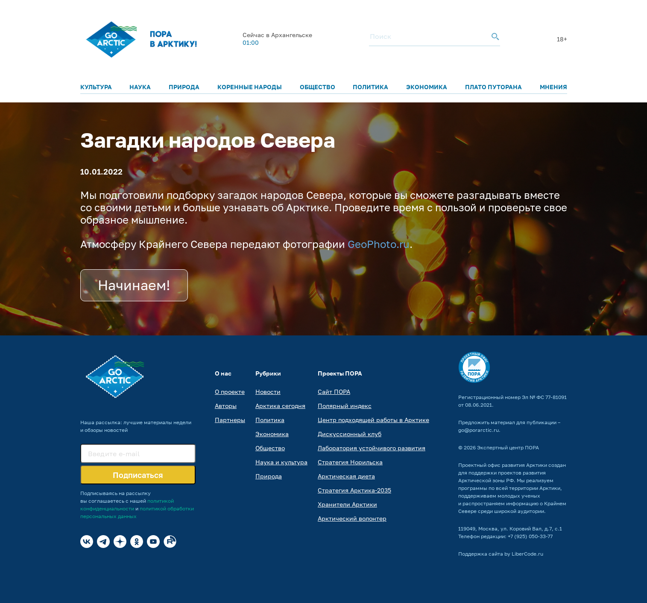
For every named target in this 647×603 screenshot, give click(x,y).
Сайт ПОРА (334, 391)
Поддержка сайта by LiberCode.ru (500, 554)
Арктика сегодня (280, 405)
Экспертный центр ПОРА (508, 447)
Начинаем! (134, 285)
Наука (140, 86)
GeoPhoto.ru (379, 244)
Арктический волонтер (352, 518)
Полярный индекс (345, 405)
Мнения (553, 86)
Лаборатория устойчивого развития (371, 448)
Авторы (226, 405)
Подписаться (138, 475)
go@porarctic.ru (478, 430)
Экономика (426, 86)
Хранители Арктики (347, 504)
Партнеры (230, 419)
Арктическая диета (346, 476)
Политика (370, 86)
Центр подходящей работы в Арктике (373, 419)
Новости (268, 391)
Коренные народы (249, 86)
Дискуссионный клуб (349, 433)
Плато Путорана (493, 86)
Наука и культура (281, 462)
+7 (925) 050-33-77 (530, 536)
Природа (184, 86)
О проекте (230, 391)
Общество (317, 86)
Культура (96, 86)
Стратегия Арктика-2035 (354, 490)
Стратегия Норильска (350, 462)
